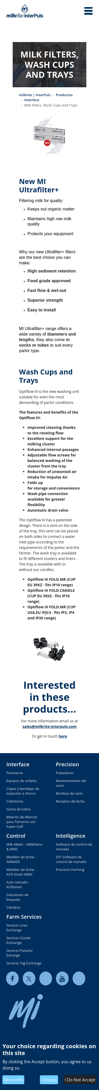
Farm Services (24, 916)
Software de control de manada (74, 846)
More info (13, 1080)
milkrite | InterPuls (35, 94)
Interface (31, 99)
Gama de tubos (18, 809)
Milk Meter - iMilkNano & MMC (24, 846)
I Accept (49, 1080)
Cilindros (13, 907)
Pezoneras (14, 772)
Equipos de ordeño (21, 780)
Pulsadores (65, 772)
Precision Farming (70, 869)
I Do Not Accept (80, 1080)
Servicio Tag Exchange (23, 963)
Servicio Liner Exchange (17, 927)
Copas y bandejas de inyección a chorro (22, 791)
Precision (67, 764)
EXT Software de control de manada (71, 859)
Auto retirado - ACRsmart (18, 884)
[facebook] (12, 978)
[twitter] (29, 978)
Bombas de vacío (69, 793)
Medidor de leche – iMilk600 (21, 859)
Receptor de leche (70, 801)
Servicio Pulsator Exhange (19, 953)
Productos (64, 94)
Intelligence (71, 835)
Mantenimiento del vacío (71, 783)
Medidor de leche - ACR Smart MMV (21, 872)
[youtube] (62, 978)
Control (15, 835)
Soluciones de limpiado (17, 897)
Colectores (14, 801)
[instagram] (78, 978)
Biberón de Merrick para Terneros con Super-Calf (21, 822)
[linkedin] (45, 978)
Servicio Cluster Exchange (18, 940)
